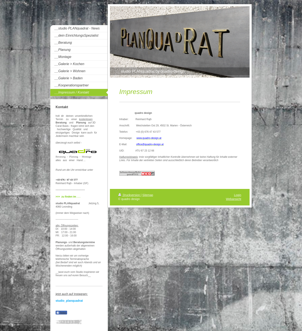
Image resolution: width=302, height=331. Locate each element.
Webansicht (233, 199)
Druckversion (129, 195)
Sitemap (147, 195)
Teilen (61, 312)
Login (237, 195)
